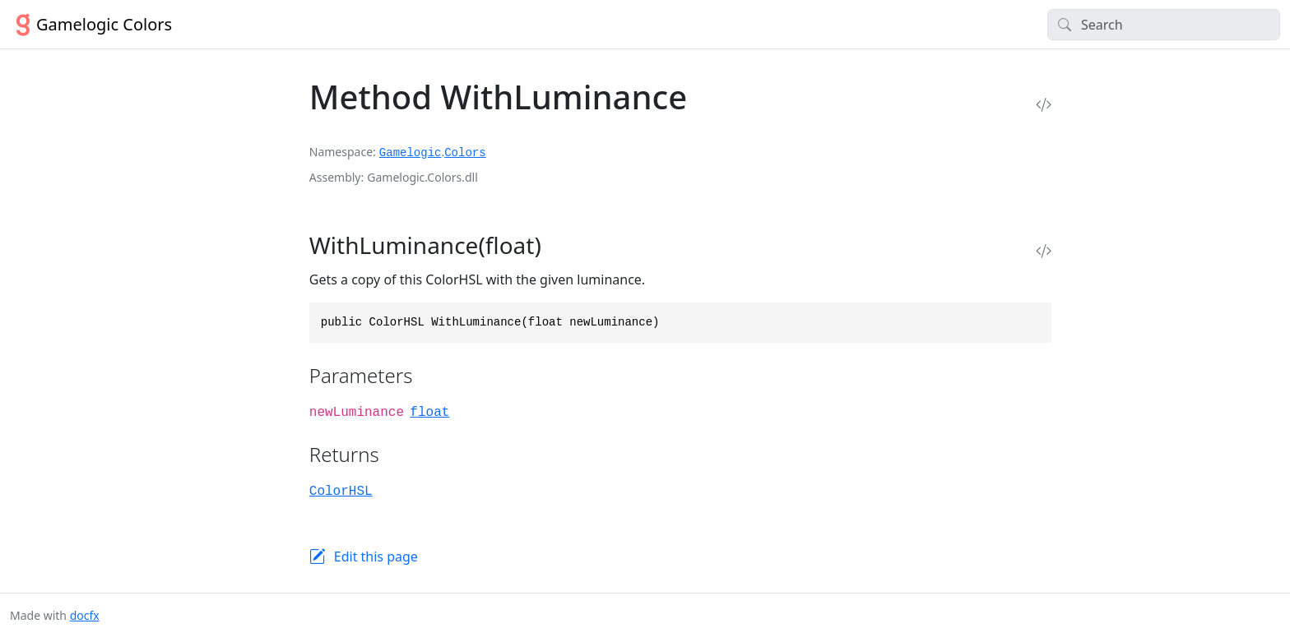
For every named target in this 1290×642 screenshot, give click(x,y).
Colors (464, 152)
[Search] (1163, 24)
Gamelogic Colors (91, 25)
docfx (85, 615)
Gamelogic (410, 152)
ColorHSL (341, 491)
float (429, 412)
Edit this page (376, 556)
